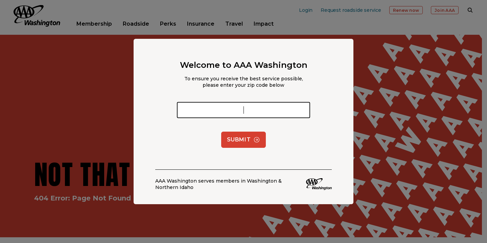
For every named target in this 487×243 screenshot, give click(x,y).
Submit (243, 139)
